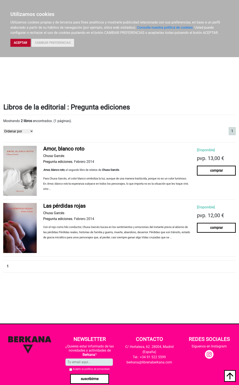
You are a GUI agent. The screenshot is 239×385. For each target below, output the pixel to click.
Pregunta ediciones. (58, 162)
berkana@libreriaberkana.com (149, 362)
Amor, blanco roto (63, 149)
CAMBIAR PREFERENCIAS (53, 42)
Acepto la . (91, 369)
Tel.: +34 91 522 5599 (149, 357)
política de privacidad (96, 369)
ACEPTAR (20, 42)
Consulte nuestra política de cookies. (165, 27)
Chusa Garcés (53, 156)
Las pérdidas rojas (64, 206)
